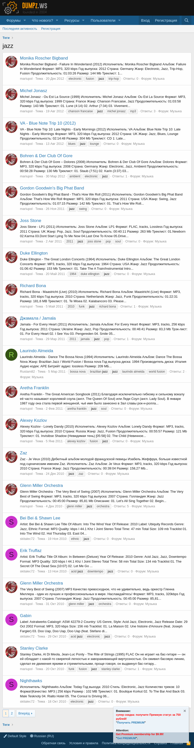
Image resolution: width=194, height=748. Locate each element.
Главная (177, 743)
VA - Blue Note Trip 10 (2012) (48, 123)
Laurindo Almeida (36, 350)
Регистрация (50, 29)
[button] (24, 20)
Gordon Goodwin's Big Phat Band (52, 188)
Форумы (13, 20)
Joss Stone (30, 220)
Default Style (15, 736)
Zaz (23, 453)
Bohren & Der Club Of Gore (46, 155)
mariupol (26, 78)
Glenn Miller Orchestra (41, 485)
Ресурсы (71, 20)
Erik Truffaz (31, 550)
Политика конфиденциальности (126, 743)
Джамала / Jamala (38, 318)
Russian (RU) (42, 736)
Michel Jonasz (33, 90)
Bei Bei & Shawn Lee (40, 518)
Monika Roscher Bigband (44, 58)
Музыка (158, 78)
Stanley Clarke (34, 648)
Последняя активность (20, 29)
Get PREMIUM (126, 738)
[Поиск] (186, 20)
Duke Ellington (34, 253)
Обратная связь (53, 743)
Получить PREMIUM (130, 722)
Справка (160, 743)
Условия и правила (83, 743)
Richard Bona (33, 285)
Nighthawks (31, 680)
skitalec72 (27, 539)
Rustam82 (27, 371)
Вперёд (24, 713)
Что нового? (42, 20)
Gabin (25, 615)
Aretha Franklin (34, 387)
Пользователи (103, 20)
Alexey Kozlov (33, 420)
